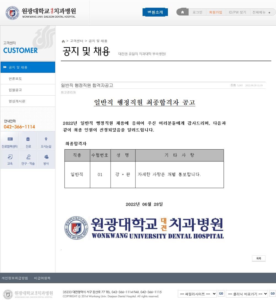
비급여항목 (41, 277)
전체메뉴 (262, 12)
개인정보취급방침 (15, 277)
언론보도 (15, 78)
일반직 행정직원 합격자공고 (87, 85)
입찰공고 (15, 89)
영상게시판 (17, 101)
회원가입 (215, 12)
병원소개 (155, 12)
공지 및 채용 (18, 67)
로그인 (197, 12)
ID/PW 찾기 (237, 12)
